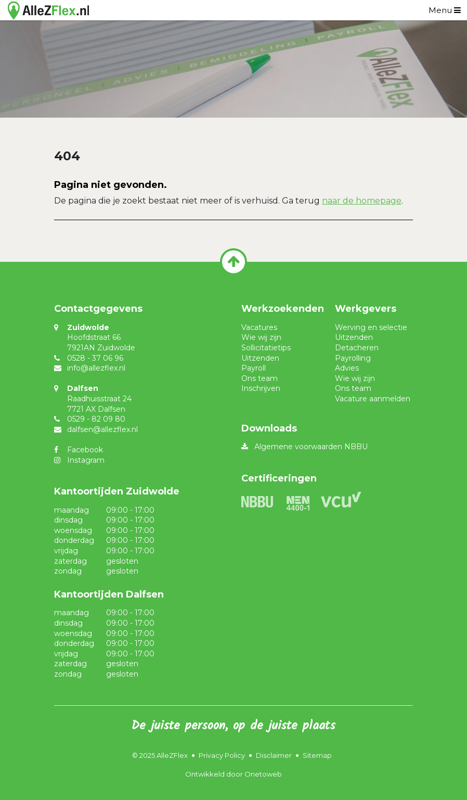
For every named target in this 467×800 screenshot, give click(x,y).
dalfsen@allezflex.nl (102, 429)
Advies (347, 368)
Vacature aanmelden (372, 398)
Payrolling (353, 358)
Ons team (259, 378)
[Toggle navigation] (444, 10)
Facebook (85, 449)
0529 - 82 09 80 (96, 419)
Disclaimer (274, 755)
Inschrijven (260, 388)
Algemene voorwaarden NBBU (311, 446)
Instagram (86, 460)
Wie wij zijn (261, 337)
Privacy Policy (222, 755)
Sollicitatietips (266, 347)
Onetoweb (263, 774)
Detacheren (357, 347)
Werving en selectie (371, 327)
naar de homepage (361, 201)
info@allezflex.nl (96, 368)
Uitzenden (260, 358)
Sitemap (317, 755)
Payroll (253, 368)
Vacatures (259, 327)
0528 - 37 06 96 (95, 358)
